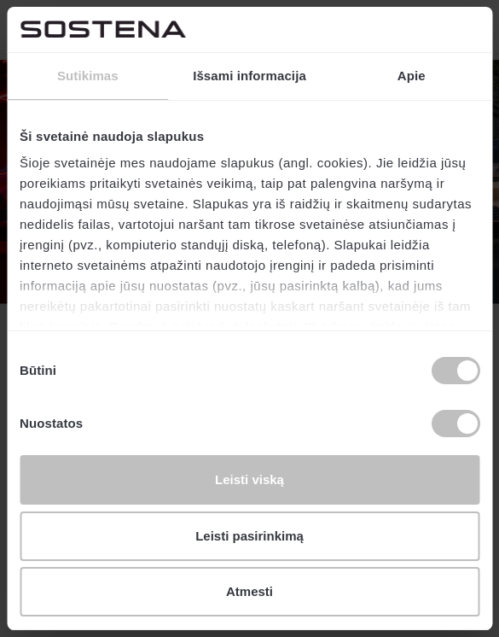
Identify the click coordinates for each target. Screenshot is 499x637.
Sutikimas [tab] (88, 75)
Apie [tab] (411, 75)
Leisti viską (249, 479)
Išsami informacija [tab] (249, 75)
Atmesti (249, 591)
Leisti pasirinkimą (249, 536)
